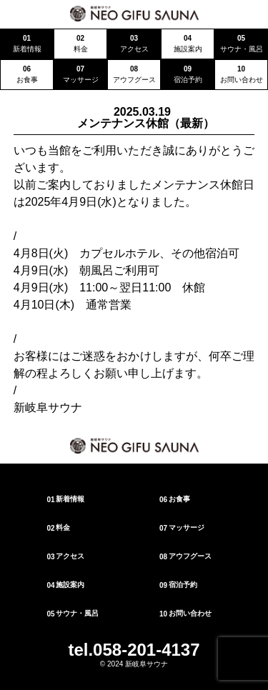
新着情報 (65, 499)
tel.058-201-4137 (133, 649)
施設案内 (65, 585)
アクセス (65, 556)
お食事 (174, 499)
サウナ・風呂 (72, 613)
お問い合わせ (185, 613)
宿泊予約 (177, 585)
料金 (58, 527)
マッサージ (181, 527)
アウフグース (185, 556)
